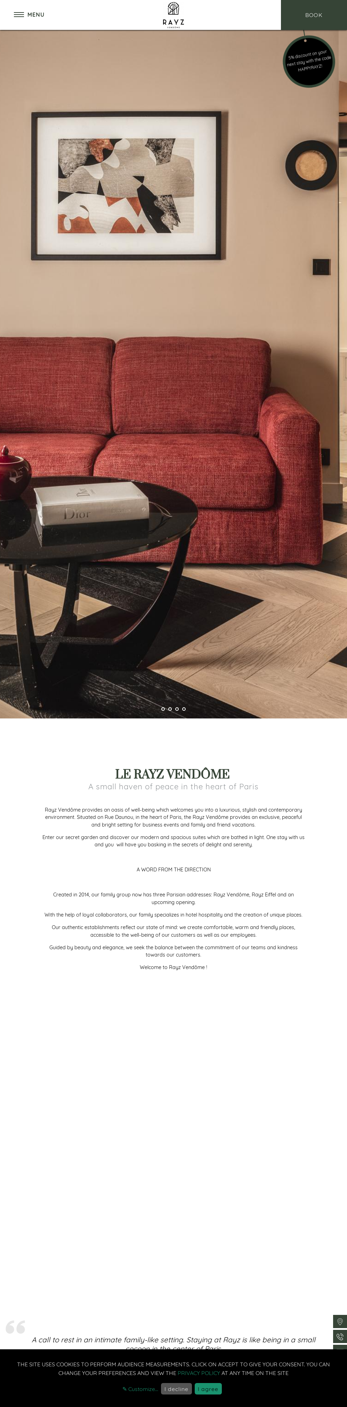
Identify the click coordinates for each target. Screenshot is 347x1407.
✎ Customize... (140, 1388)
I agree (208, 1388)
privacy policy (199, 1372)
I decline (176, 1388)
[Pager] (163, 709)
